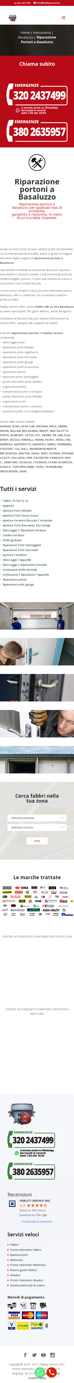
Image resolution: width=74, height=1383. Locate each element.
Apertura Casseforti (15, 555)
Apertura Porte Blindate (17, 510)
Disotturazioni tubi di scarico (27, 1285)
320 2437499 (24, 3)
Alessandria (42, 32)
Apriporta (8, 505)
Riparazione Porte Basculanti (20, 550)
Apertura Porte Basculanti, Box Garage (26, 525)
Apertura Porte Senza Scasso (21, 515)
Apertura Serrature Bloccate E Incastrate (27, 520)
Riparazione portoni (15, 579)
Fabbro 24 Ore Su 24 (15, 500)
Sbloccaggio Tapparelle (17, 560)
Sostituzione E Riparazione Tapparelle (26, 574)
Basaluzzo (25, 37)
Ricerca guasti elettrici (23, 1270)
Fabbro (14, 1244)
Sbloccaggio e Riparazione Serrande (25, 565)
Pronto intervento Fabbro (25, 1250)
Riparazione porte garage (18, 584)
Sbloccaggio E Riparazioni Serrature (24, 530)
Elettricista (16, 1260)
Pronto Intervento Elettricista (28, 1265)
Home (25, 32)
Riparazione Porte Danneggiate (22, 545)
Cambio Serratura (13, 535)
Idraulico (15, 1275)
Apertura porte (19, 1255)
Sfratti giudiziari (12, 540)
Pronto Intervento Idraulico (26, 1280)
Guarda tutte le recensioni (37, 1221)
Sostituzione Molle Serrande (20, 569)
